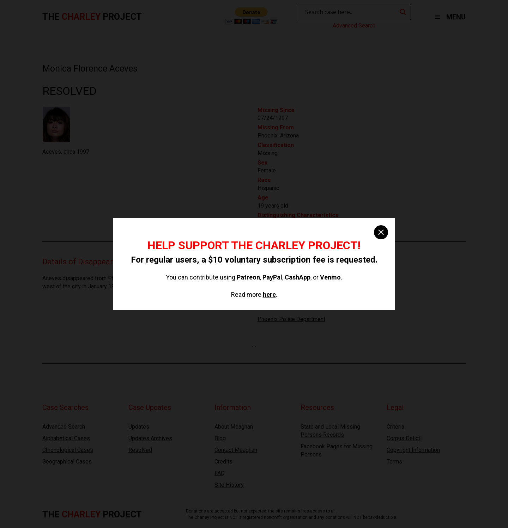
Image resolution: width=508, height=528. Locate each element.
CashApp (297, 277)
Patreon (248, 277)
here (269, 294)
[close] (381, 232)
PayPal (272, 277)
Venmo (330, 277)
